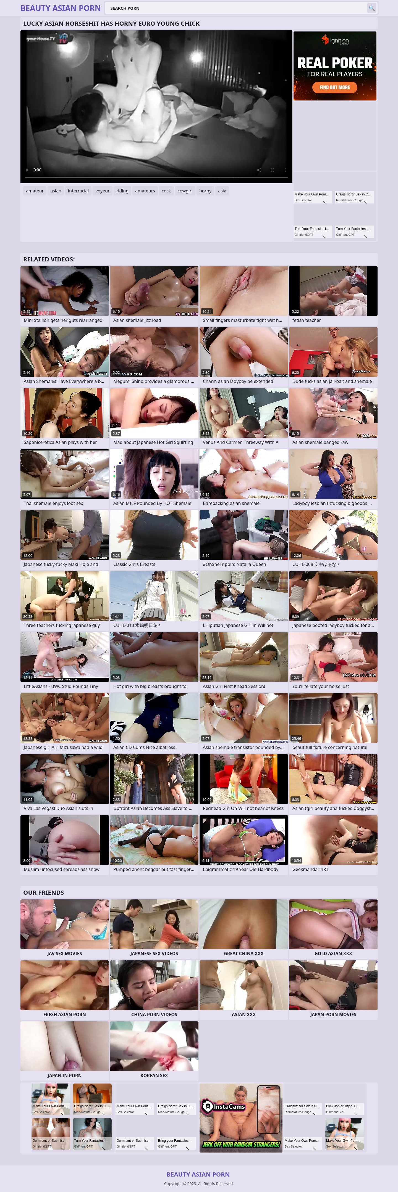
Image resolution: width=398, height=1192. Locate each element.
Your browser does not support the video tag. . (156, 106)
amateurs (145, 191)
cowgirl (185, 191)
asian (55, 191)
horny (205, 191)
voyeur (102, 191)
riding (122, 191)
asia (222, 191)
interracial (78, 191)
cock (166, 191)
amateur (35, 191)
